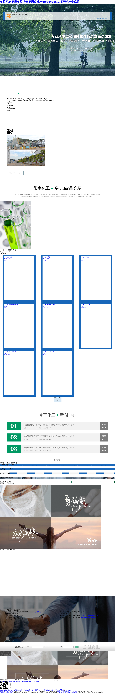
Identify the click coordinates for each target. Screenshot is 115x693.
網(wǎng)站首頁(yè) (33, 21)
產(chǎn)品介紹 (60, 21)
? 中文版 (99, 18)
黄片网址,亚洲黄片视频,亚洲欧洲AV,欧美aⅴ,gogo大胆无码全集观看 (39, 1)
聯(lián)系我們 (103, 20)
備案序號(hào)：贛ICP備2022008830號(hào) (90, 692)
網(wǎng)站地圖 (72, 692)
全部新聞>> (57, 460)
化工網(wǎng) (44, 692)
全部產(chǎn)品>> (57, 399)
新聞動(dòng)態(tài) (74, 20)
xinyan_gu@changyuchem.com (89, 615)
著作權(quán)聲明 (62, 692)
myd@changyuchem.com (41, 612)
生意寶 (51, 692)
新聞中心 (37, 690)
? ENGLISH (104, 18)
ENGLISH (68, 690)
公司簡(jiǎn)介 (48, 21)
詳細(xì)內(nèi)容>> (15, 173)
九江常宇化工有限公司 (16, 117)
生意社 (55, 692)
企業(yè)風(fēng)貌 (90, 20)
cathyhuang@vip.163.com (88, 617)
